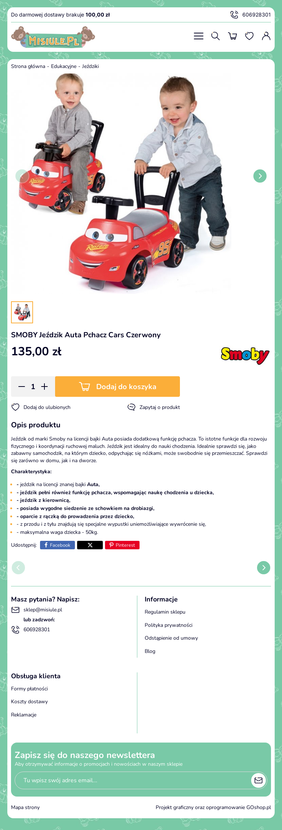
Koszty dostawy (29, 701)
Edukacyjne (63, 66)
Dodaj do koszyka (126, 387)
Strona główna (28, 66)
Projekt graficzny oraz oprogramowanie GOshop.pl (213, 807)
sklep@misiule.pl (36, 610)
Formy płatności (29, 688)
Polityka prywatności (168, 625)
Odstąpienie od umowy (171, 638)
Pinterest (125, 545)
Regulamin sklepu (165, 611)
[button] (19, 386)
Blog (150, 651)
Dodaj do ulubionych (40, 407)
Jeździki (90, 66)
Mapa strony (25, 807)
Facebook (60, 545)
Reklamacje (23, 714)
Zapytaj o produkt (153, 407)
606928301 (250, 14)
